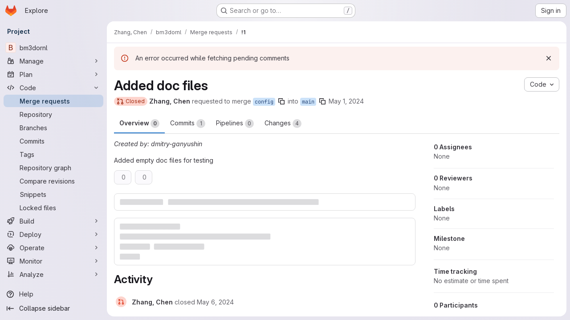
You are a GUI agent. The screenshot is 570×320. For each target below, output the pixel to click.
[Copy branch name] (281, 101)
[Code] (53, 87)
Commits (187, 123)
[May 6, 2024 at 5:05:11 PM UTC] (215, 302)
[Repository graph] (53, 167)
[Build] (53, 221)
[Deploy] (53, 234)
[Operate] (53, 247)
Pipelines (235, 123)
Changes (283, 123)
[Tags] (53, 154)
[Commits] (53, 141)
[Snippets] (53, 194)
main (308, 101)
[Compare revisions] (53, 181)
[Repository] (53, 114)
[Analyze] (53, 274)
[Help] (53, 294)
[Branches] (53, 127)
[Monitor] (53, 261)
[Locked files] (53, 207)
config (264, 101)
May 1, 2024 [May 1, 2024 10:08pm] (346, 101)
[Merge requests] (53, 101)
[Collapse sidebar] (53, 308)
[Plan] (53, 74)
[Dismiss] (548, 58)
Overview (139, 123)
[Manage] (53, 61)
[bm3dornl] (53, 47)
